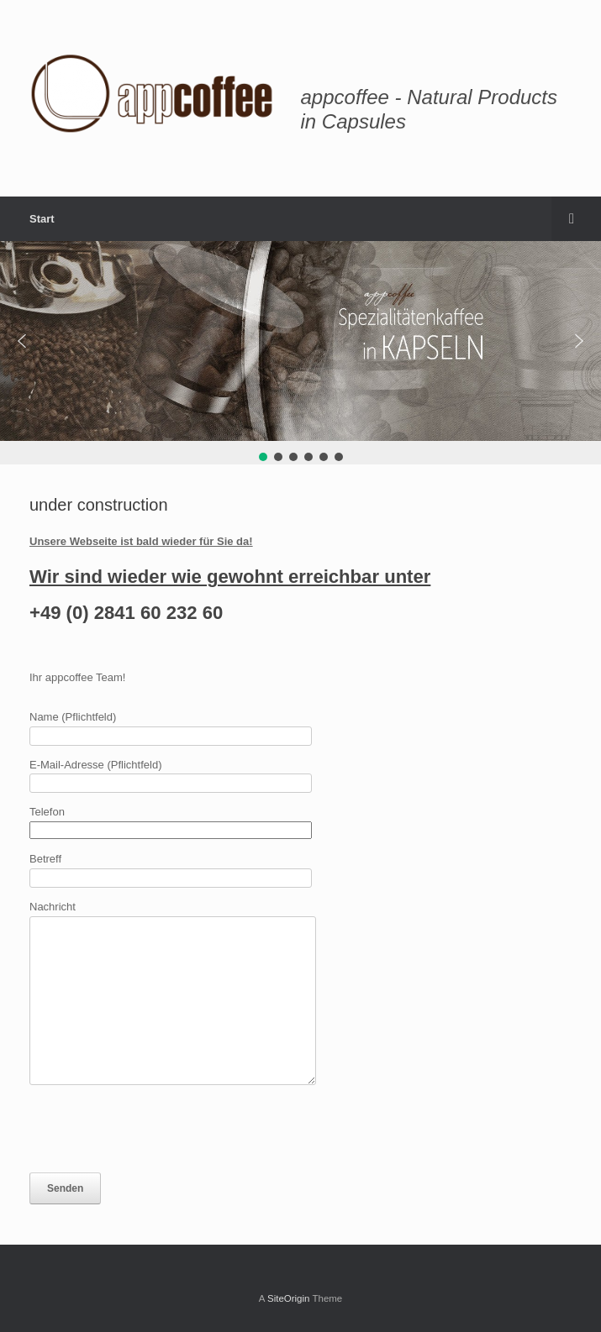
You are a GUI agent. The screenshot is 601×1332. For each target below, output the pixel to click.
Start (42, 218)
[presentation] (157, 1129)
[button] (22, 341)
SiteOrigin (288, 1298)
